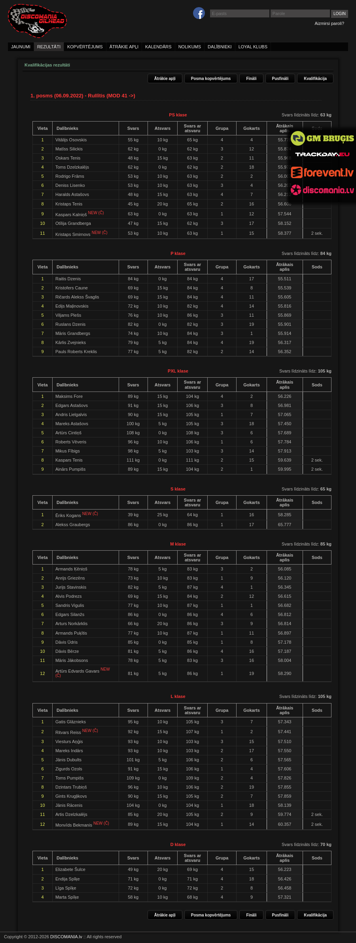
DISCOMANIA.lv (66, 936)
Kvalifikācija (315, 78)
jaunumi (20, 46)
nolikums (189, 46)
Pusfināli (280, 78)
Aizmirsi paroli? (329, 23)
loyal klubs (253, 46)
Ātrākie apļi (165, 78)
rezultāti (49, 46)
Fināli (251, 78)
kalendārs (158, 46)
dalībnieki (220, 46)
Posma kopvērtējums (211, 78)
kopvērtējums (85, 46)
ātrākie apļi (124, 46)
